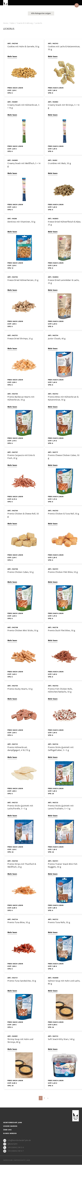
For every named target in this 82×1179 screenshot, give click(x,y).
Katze (12, 37)
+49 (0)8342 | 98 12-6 (16, 1161)
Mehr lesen (12, 70)
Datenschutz (20, 1174)
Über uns (7, 1144)
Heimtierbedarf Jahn (12, 1137)
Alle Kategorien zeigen (41, 27)
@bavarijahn (12, 1158)
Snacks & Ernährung (25, 37)
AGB (28, 1174)
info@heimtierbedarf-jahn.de (19, 1154)
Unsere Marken (10, 1140)
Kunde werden (10, 1147)
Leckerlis (38, 37)
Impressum (8, 1174)
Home (5, 37)
